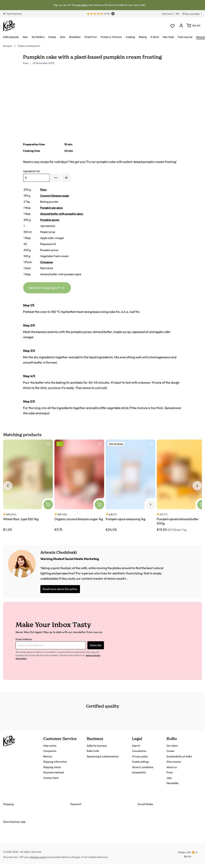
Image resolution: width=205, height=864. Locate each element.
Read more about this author (60, 589)
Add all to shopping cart (47, 287)
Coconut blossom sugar (54, 195)
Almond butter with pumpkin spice (61, 214)
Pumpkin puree (49, 220)
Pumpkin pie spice (51, 207)
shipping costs (38, 857)
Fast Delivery (12, 13)
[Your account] (181, 26)
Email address (24, 639)
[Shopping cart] (193, 25)
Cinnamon (46, 262)
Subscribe (96, 645)
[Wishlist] (172, 26)
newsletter (82, 4)
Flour (43, 189)
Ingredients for (31, 171)
